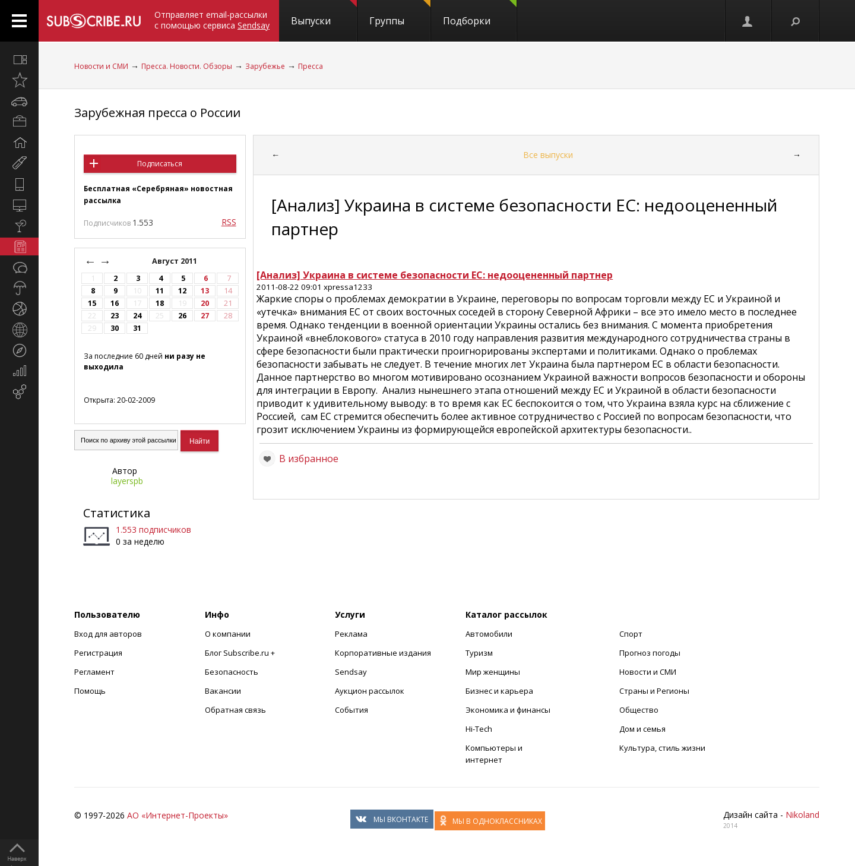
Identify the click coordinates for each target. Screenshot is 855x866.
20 (205, 303)
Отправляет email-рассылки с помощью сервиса (212, 20)
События (351, 709)
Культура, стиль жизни (662, 747)
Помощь (90, 690)
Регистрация (98, 652)
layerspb (127, 480)
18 (160, 303)
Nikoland (802, 814)
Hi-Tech (479, 728)
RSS (228, 221)
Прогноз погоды (649, 652)
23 (114, 316)
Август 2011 (175, 261)
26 (182, 316)
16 (114, 303)
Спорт (630, 633)
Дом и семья (642, 728)
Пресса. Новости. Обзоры (186, 66)
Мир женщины (493, 671)
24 (137, 316)
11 (160, 291)
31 (137, 328)
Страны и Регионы (654, 690)
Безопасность (231, 671)
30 (114, 328)
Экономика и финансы (508, 709)
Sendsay (351, 671)
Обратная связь (235, 709)
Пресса (310, 66)
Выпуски (324, 13)
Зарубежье (265, 66)
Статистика (116, 513)
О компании (228, 633)
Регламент (94, 671)
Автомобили (489, 633)
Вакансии (223, 690)
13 (205, 291)
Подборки (480, 13)
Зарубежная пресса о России (157, 113)
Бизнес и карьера (499, 690)
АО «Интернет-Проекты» (177, 815)
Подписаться (159, 164)
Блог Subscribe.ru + (241, 652)
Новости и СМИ (101, 66)
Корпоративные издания (383, 652)
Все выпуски (548, 154)
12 (182, 291)
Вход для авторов (108, 633)
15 (92, 303)
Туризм (479, 652)
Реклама (351, 633)
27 (205, 316)
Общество (638, 709)
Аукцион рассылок (369, 690)
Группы (399, 13)
